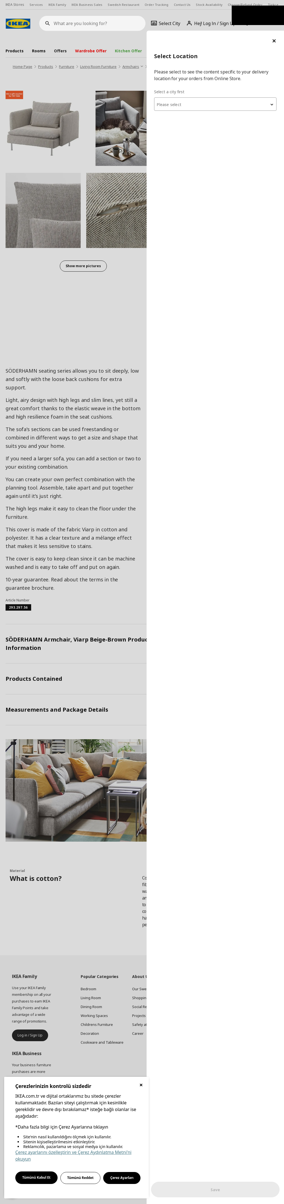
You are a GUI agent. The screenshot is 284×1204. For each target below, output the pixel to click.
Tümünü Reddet (80, 1177)
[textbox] (217, 74)
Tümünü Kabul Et (36, 1177)
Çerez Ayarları (122, 1177)
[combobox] (217, 73)
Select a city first (173, 61)
